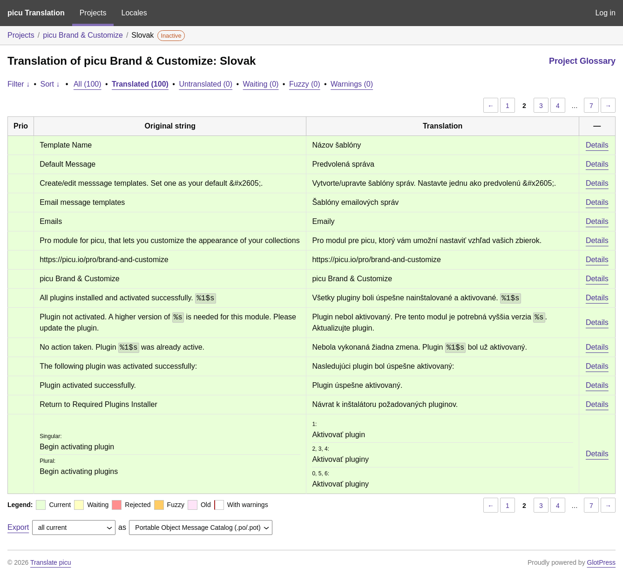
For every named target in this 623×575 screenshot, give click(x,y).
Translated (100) (140, 84)
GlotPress (601, 562)
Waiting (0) (261, 84)
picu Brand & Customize (83, 35)
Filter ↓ (18, 84)
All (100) (88, 84)
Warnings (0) (352, 84)
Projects (93, 13)
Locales (134, 13)
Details (597, 145)
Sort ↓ (50, 84)
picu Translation (36, 13)
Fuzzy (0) (304, 84)
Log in (605, 13)
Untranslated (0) (205, 84)
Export (18, 527)
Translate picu (50, 562)
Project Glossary (582, 61)
